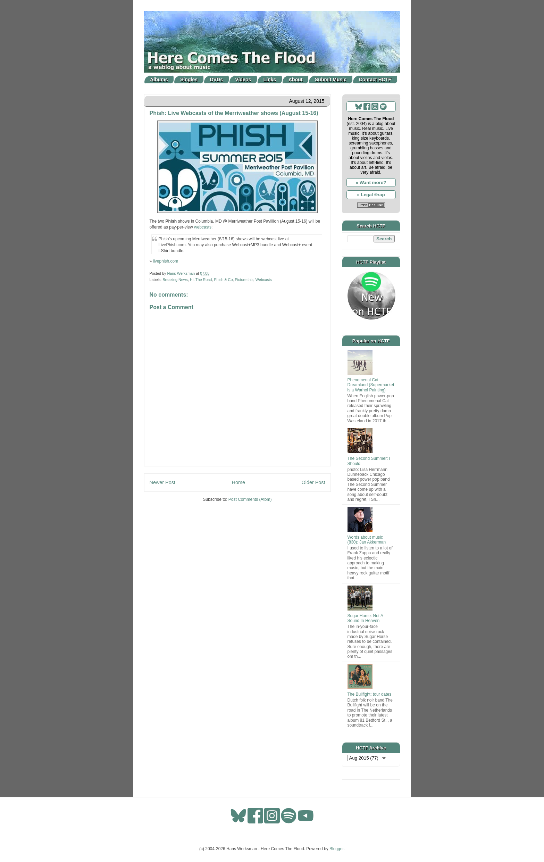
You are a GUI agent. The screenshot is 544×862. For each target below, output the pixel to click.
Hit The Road (201, 279)
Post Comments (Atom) (250, 499)
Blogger (336, 848)
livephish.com (165, 261)
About (295, 79)
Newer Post (162, 482)
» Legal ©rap (371, 194)
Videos (243, 79)
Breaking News (175, 279)
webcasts (202, 227)
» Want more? (371, 182)
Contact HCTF (375, 79)
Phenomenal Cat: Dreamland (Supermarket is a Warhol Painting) (371, 385)
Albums (159, 79)
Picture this (244, 279)
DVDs (216, 79)
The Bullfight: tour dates (370, 694)
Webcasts (264, 279)
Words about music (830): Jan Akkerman (367, 540)
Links (269, 79)
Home (238, 482)
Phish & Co (223, 279)
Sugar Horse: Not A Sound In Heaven (365, 618)
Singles (189, 79)
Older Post (313, 482)
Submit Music (330, 79)
